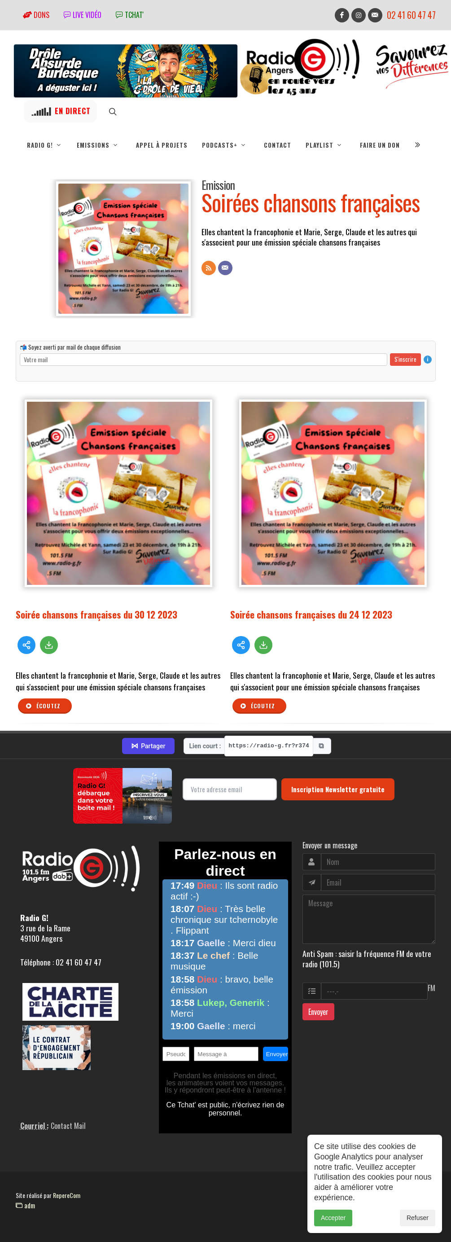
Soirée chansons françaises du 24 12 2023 (311, 614)
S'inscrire (405, 359)
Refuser (418, 1233)
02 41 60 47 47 (411, 15)
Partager (148, 746)
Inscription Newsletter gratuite (338, 789)
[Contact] (225, 268)
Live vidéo (82, 14)
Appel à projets (162, 144)
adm (25, 1205)
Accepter (333, 1233)
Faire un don (380, 144)
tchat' (130, 14)
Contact (277, 144)
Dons (36, 14)
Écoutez (43, 706)
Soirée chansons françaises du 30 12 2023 (96, 614)
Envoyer (318, 1011)
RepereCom (66, 1195)
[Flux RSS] (208, 268)
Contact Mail (68, 1125)
